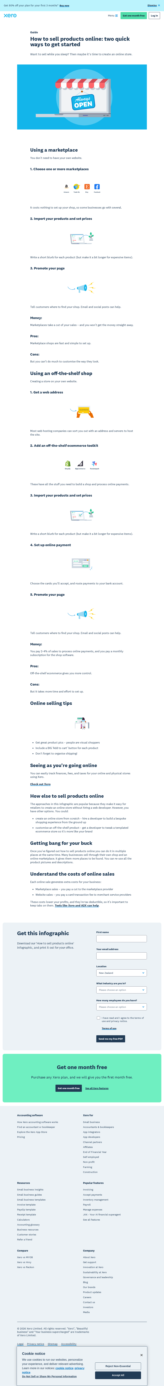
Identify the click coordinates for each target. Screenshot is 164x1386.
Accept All (118, 1375)
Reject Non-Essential (118, 1366)
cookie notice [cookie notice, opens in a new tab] (64, 1368)
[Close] (141, 1355)
